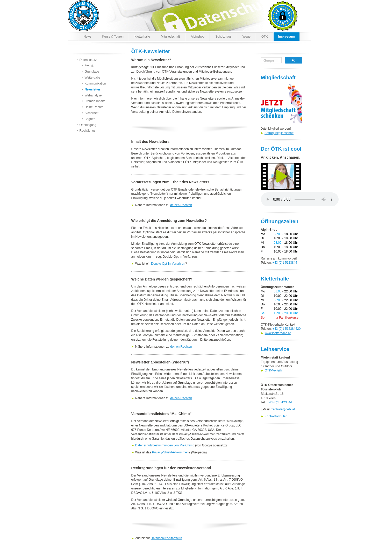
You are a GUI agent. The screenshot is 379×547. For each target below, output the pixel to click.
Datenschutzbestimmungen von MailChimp (164, 445)
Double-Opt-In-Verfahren (168, 263)
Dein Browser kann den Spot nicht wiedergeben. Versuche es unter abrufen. (300, 199)
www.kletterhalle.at (278, 333)
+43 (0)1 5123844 (285, 262)
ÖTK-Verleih (273, 370)
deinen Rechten (181, 205)
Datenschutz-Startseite (166, 538)
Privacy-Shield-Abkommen (170, 452)
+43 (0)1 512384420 (287, 329)
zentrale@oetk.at (283, 409)
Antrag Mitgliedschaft (279, 133)
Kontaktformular (276, 416)
